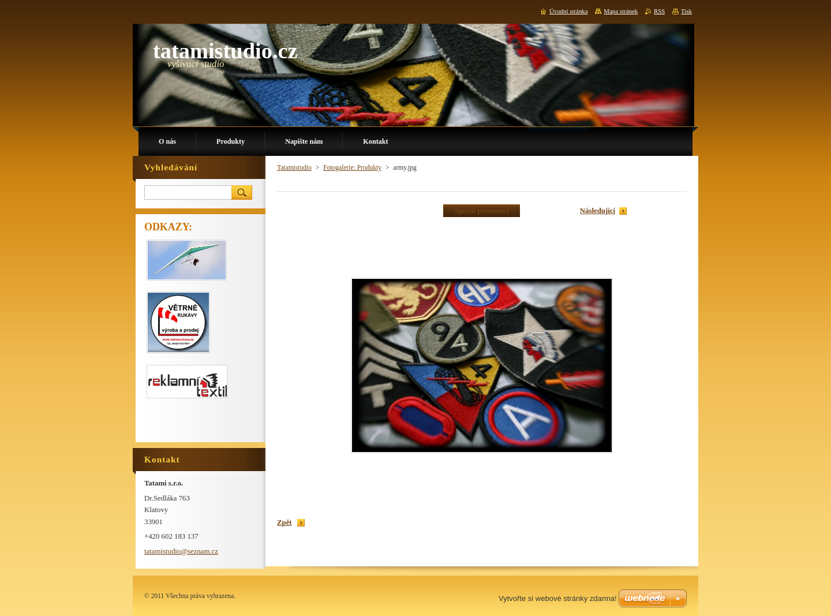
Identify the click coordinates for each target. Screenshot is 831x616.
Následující (597, 211)
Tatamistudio (294, 167)
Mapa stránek (621, 11)
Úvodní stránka (568, 11)
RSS (659, 11)
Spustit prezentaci (481, 211)
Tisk (686, 11)
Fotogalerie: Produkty (352, 167)
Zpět (284, 522)
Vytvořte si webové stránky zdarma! (558, 598)
